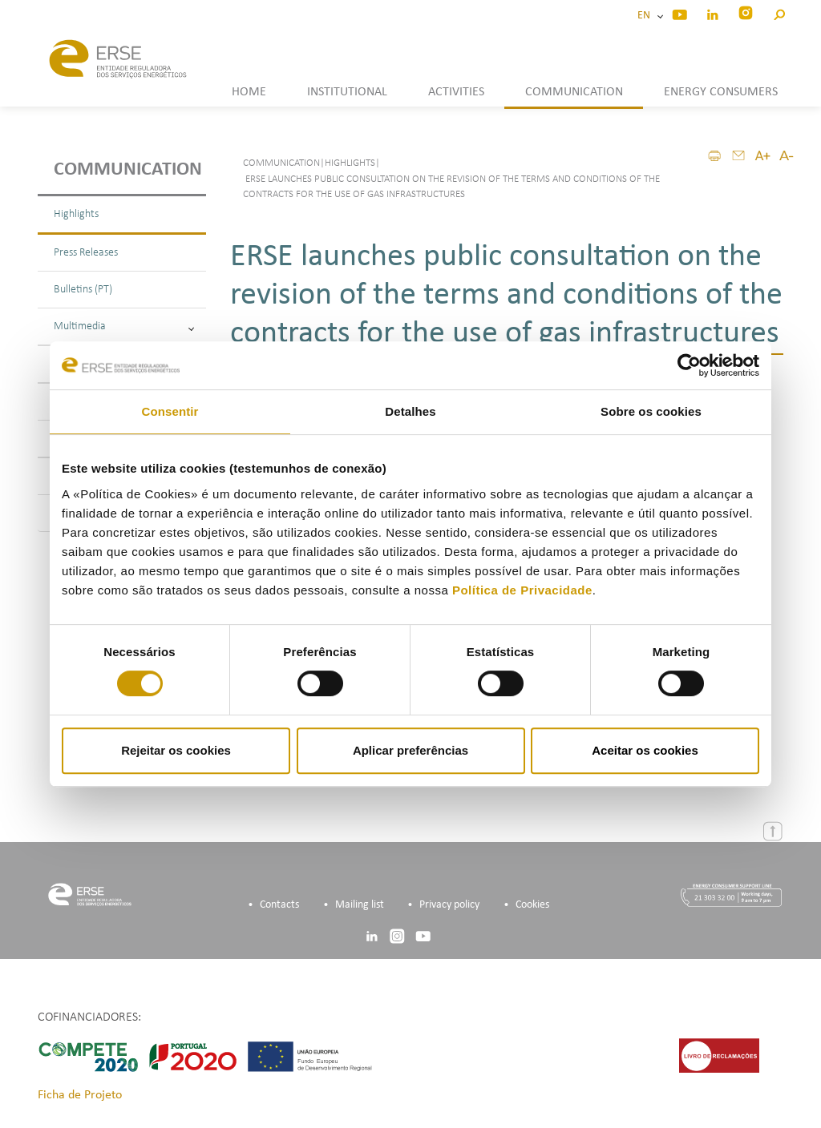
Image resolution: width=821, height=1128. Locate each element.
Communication (128, 169)
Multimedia (124, 326)
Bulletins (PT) (83, 290)
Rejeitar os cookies (176, 750)
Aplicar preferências (410, 750)
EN (646, 16)
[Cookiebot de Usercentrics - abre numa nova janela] (689, 365)
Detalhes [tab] (410, 411)
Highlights (76, 214)
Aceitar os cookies (645, 750)
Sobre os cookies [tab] (651, 411)
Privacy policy (449, 905)
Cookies (532, 905)
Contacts (279, 905)
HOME (249, 92)
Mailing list (359, 905)
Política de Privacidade (522, 590)
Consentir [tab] (170, 411)
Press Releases (86, 253)
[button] (778, 12)
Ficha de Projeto (80, 1095)
